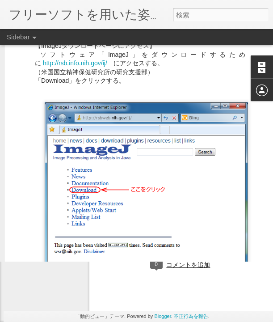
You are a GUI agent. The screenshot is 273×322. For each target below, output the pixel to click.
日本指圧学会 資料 (222, 227)
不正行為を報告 (191, 316)
